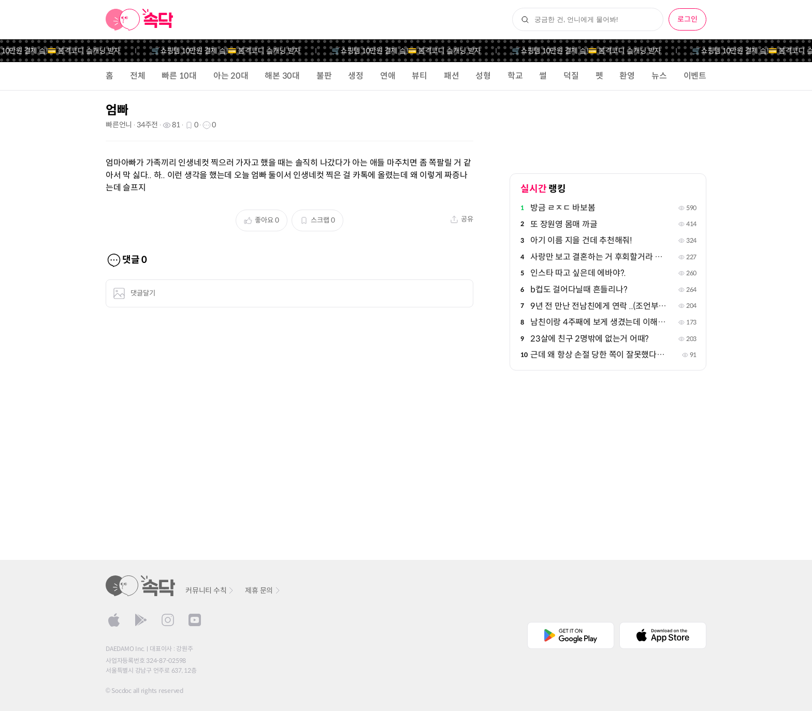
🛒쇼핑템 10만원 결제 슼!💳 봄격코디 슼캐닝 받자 (231, 50)
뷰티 (419, 75)
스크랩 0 (317, 220)
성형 (483, 75)
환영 (627, 75)
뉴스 (659, 75)
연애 (388, 75)
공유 (461, 219)
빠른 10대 (179, 75)
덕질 (571, 75)
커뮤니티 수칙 (210, 590)
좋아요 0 (261, 220)
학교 (515, 75)
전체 (138, 75)
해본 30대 (282, 75)
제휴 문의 (263, 590)
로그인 (687, 19)
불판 (324, 75)
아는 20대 (231, 75)
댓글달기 (134, 293)
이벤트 (695, 75)
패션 (451, 75)
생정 (356, 75)
